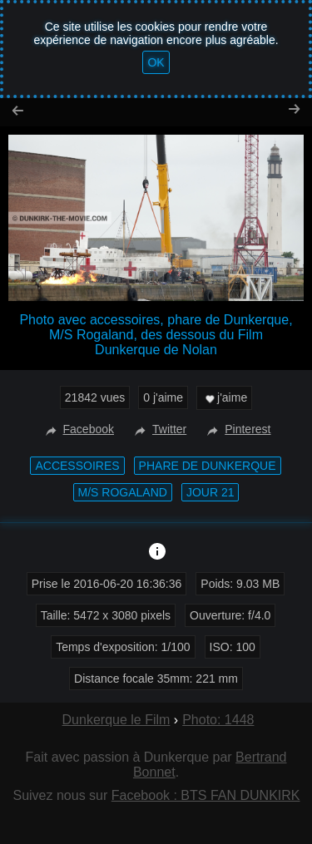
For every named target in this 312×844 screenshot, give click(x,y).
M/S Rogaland (122, 492)
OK (155, 62)
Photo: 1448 (218, 720)
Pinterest (236, 429)
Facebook (78, 429)
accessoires (77, 465)
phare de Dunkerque (207, 465)
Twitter (158, 429)
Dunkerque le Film (116, 720)
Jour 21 (210, 492)
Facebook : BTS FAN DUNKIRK (205, 795)
